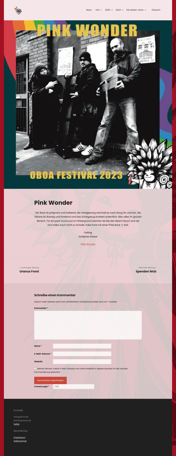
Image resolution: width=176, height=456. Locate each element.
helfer (17, 424)
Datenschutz (20, 441)
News (89, 9)
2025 (108, 9)
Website (38, 361)
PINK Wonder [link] (88, 244)
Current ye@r (41, 386)
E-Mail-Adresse (42, 353)
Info (98, 9)
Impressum (19, 437)
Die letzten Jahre (135, 9)
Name (38, 346)
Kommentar (41, 308)
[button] (18, 10)
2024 (119, 9)
